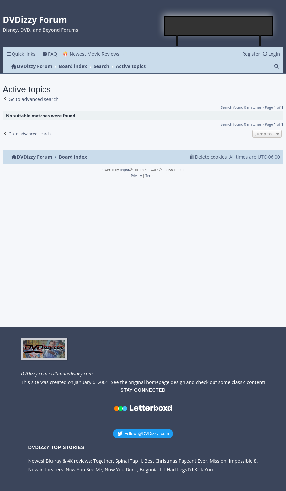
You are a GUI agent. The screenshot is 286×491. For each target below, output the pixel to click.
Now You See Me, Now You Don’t (101, 470)
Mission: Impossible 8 (233, 461)
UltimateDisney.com (72, 374)
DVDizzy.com (34, 374)
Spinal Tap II (128, 461)
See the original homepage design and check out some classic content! (188, 382)
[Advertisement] (219, 26)
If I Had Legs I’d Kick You (186, 470)
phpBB (125, 170)
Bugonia (149, 470)
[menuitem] (49, 54)
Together (103, 461)
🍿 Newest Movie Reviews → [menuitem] (93, 54)
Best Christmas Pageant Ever (175, 461)
